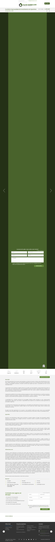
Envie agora (39, 266)
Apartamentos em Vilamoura (20, 532)
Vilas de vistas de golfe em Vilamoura (31, 530)
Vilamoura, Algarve (8, 526)
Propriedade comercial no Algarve (20, 528)
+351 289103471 (22, 1)
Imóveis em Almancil (30, 525)
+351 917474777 (43, 534)
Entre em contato (44, 377)
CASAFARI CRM (47, 539)
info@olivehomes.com (32, 1)
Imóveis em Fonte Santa (20, 529)
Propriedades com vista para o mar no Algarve (31, 528)
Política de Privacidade (16, 264)
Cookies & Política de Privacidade (8, 528)
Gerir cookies (7, 529)
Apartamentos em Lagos (20, 525)
